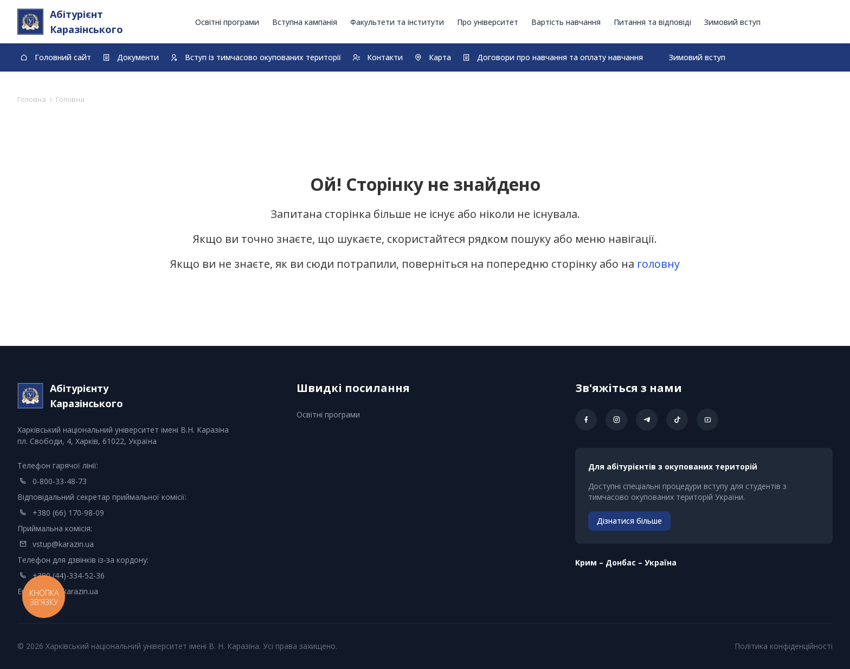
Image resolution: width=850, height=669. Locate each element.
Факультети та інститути (397, 22)
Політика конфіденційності (784, 646)
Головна (31, 99)
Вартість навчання (566, 22)
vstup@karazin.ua (63, 544)
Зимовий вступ (732, 22)
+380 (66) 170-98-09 (68, 512)
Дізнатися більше (629, 521)
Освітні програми (227, 22)
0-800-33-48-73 (60, 481)
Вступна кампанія (304, 22)
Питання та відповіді (652, 22)
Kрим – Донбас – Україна (626, 562)
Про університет (487, 22)
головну (658, 263)
